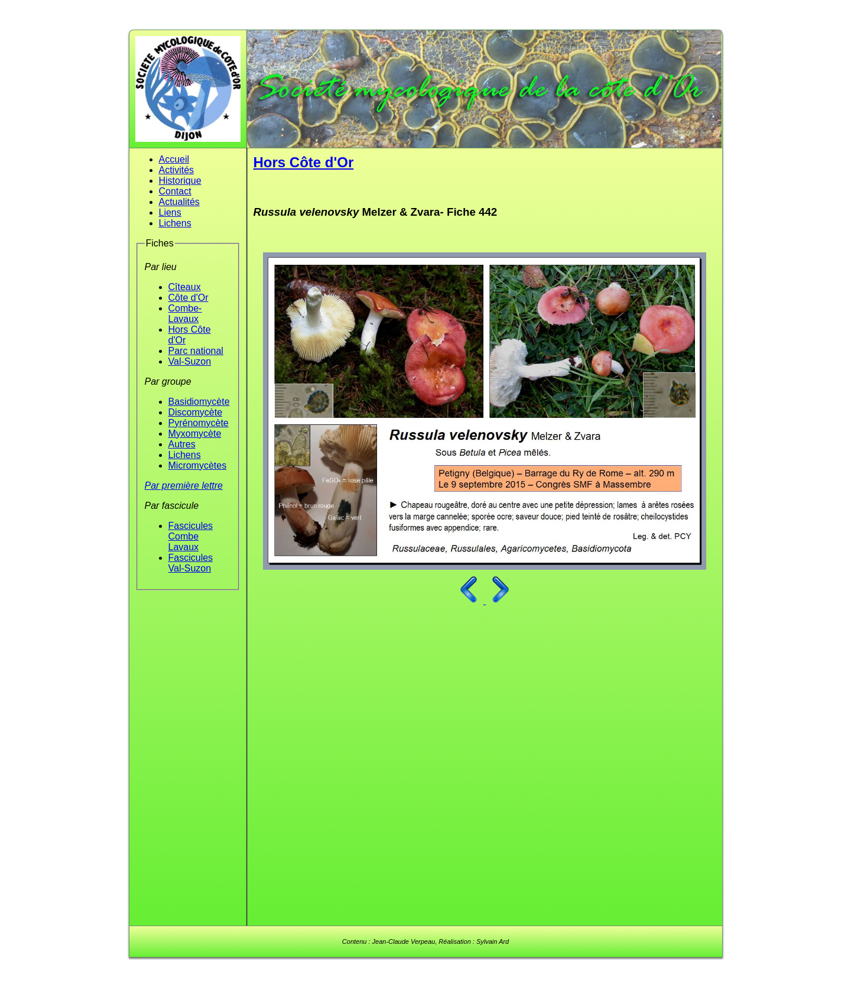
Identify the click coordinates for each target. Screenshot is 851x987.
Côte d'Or (188, 298)
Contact (175, 191)
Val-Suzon (190, 361)
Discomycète (195, 412)
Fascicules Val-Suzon (190, 563)
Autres (182, 444)
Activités (176, 170)
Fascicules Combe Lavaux (190, 536)
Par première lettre (184, 485)
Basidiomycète (199, 402)
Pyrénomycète (198, 423)
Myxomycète (195, 433)
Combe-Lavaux (185, 313)
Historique (180, 181)
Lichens (175, 223)
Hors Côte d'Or (304, 162)
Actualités (179, 202)
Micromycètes (197, 465)
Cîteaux (184, 287)
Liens (170, 212)
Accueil (174, 159)
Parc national (195, 351)
